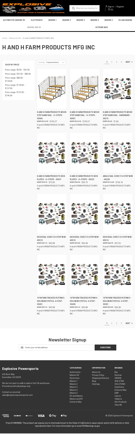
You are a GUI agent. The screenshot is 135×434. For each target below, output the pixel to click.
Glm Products (121, 402)
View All (118, 405)
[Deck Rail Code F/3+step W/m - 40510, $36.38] (84, 214)
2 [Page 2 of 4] (111, 63)
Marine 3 (80, 20)
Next (129, 62)
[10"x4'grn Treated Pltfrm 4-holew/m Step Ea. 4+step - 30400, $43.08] (84, 275)
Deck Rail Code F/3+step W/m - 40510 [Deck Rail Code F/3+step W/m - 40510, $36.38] (85, 239)
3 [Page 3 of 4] (116, 63)
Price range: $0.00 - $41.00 (17, 70)
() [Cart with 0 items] (111, 9)
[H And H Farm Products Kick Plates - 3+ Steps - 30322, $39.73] (84, 153)
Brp (116, 373)
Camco (118, 396)
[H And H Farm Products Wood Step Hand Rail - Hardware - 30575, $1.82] (117, 89)
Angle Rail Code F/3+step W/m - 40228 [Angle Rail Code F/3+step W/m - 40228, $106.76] (118, 178)
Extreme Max (101, 28)
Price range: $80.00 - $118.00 (14, 80)
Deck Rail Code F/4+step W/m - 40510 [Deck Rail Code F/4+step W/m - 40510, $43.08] (52, 239)
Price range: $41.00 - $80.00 (18, 74)
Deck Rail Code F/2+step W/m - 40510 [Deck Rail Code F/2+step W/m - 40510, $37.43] (118, 239)
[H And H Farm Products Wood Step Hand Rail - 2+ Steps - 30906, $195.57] (52, 89)
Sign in (112, 7)
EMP (117, 393)
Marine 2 (66, 20)
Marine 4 (95, 20)
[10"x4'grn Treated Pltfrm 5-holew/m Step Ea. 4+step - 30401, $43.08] (52, 275)
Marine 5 (109, 20)
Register (121, 7)
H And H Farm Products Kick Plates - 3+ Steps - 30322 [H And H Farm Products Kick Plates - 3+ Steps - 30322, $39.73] (84, 178)
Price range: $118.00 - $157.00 (15, 87)
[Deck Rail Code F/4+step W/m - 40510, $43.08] (52, 214)
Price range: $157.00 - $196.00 (15, 95)
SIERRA (118, 379)
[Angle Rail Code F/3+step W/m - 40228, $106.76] (117, 153)
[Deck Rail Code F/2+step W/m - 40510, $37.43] (117, 214)
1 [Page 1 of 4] (107, 63)
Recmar (118, 376)
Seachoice (119, 387)
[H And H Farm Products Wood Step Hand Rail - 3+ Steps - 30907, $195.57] (84, 89)
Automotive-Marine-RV (14, 20)
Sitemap (96, 384)
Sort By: (42, 63)
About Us (96, 373)
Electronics (37, 20)
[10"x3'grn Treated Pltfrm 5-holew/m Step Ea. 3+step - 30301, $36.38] (117, 275)
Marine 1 (52, 20)
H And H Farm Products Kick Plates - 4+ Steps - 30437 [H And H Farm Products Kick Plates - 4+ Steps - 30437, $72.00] (51, 178)
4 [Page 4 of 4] (121, 63)
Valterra (118, 399)
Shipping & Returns (100, 379)
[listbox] (55, 63)
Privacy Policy (98, 376)
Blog (94, 381)
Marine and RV (34, 28)
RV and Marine (125, 20)
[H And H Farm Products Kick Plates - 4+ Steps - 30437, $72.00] (52, 153)
